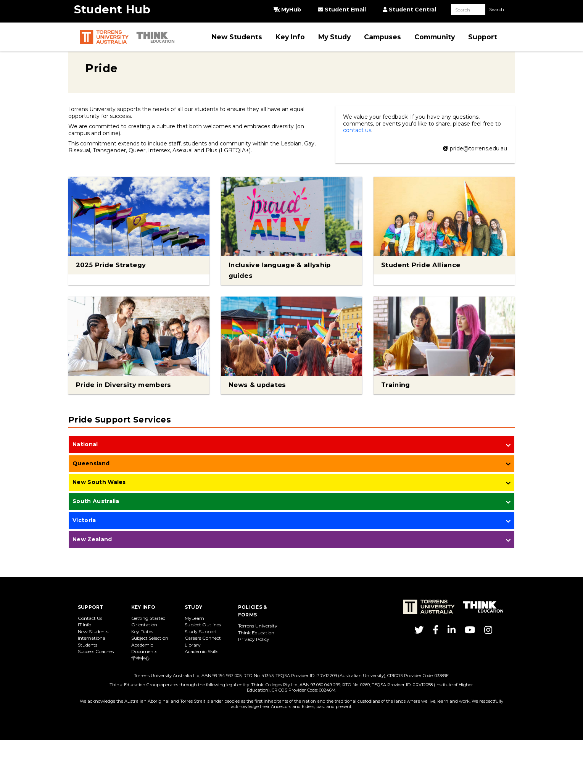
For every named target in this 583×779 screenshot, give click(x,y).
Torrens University (257, 626)
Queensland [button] (91, 463)
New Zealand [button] (92, 539)
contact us (357, 130)
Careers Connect (203, 638)
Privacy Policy (253, 639)
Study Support (201, 631)
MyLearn (194, 618)
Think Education (256, 632)
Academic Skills (201, 651)
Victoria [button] (84, 520)
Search (496, 9)
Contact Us (90, 618)
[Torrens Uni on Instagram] (488, 631)
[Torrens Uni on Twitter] (419, 631)
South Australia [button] (95, 501)
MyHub (287, 9)
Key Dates (142, 631)
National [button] (85, 444)
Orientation (144, 624)
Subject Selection (149, 638)
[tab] (291, 445)
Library (193, 645)
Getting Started (148, 618)
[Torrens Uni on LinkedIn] (452, 631)
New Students (93, 631)
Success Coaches (96, 651)
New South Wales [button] (99, 482)
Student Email (342, 9)
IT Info (84, 624)
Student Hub (112, 9)
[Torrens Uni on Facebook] (435, 631)
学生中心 (140, 658)
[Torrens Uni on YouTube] (470, 631)
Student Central (409, 9)
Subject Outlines (203, 624)
